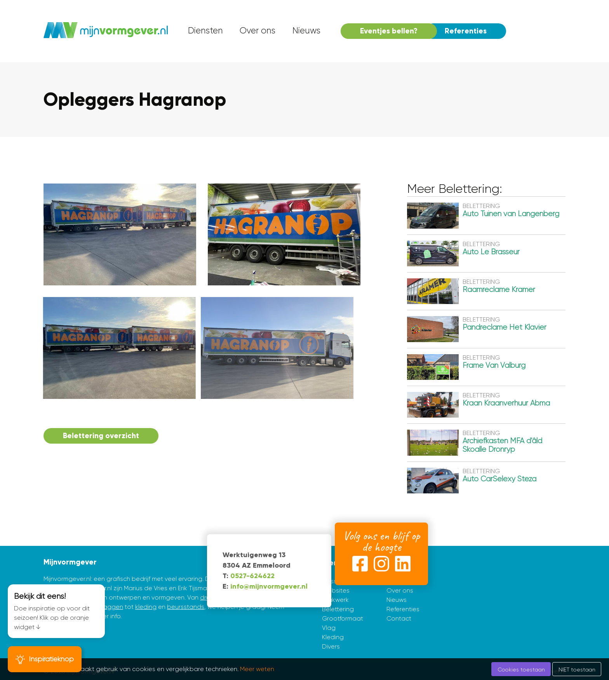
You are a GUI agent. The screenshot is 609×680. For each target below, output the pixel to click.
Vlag (329, 627)
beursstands (185, 606)
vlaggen (111, 606)
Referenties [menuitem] (466, 30)
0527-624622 (252, 576)
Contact (398, 618)
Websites (336, 590)
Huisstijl (332, 581)
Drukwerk (335, 599)
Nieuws (396, 599)
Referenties (402, 609)
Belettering (338, 609)
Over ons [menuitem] (257, 30)
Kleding (333, 637)
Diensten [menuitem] (205, 30)
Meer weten (257, 669)
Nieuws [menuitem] (306, 30)
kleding (146, 606)
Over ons (399, 590)
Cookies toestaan (521, 669)
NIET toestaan (577, 669)
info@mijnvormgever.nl (269, 586)
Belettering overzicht (101, 435)
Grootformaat (342, 618)
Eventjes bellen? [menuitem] (389, 30)
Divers (331, 646)
